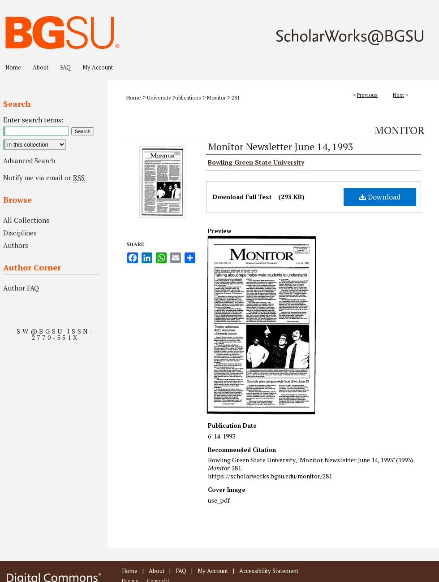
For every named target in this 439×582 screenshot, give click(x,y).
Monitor (216, 97)
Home (133, 97)
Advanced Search (29, 160)
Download (379, 197)
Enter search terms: (33, 119)
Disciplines (20, 232)
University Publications (174, 97)
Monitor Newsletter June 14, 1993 (280, 146)
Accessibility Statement (268, 571)
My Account (213, 571)
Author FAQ (21, 287)
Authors (15, 245)
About (156, 571)
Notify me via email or (44, 177)
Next (398, 94)
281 (236, 97)
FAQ (181, 571)
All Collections (26, 220)
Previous (367, 94)
